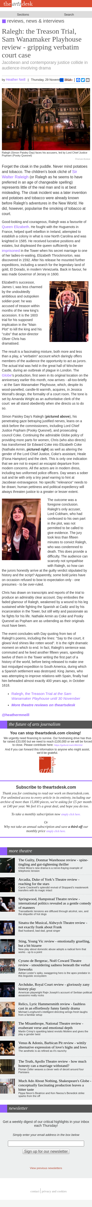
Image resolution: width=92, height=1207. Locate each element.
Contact (34, 1191)
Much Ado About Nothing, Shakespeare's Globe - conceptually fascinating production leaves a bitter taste (54, 1085)
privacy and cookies (54, 1191)
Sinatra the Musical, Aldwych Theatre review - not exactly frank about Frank (52, 925)
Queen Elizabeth (15, 227)
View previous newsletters (46, 1168)
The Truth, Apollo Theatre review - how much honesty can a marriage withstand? (52, 1063)
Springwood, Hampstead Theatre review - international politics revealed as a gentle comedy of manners (54, 903)
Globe (7, 375)
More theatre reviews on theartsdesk (43, 705)
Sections (23, 14)
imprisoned (11, 250)
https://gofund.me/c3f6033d (68, 745)
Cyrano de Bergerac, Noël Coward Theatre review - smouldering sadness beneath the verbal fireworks (54, 965)
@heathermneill (15, 715)
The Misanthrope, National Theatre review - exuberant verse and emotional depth (50, 1025)
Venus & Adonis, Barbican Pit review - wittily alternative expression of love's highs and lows (52, 1045)
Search (69, 14)
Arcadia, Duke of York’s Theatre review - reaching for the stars (48, 881)
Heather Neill (15, 79)
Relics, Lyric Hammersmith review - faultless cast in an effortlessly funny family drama (51, 1006)
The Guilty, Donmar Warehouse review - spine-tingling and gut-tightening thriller (53, 862)
